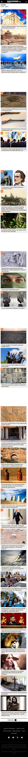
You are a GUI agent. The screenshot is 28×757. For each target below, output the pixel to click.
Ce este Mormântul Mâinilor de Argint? (13, 308)
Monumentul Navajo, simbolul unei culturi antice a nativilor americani (12, 465)
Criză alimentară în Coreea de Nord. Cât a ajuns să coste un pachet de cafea (13, 630)
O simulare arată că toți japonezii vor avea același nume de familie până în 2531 (13, 149)
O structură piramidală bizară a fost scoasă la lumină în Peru (14, 109)
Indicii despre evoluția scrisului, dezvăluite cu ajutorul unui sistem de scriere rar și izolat (12, 568)
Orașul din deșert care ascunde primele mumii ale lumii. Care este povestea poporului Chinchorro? (13, 486)
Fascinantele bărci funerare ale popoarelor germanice (14, 693)
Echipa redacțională (16, 730)
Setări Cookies (14, 733)
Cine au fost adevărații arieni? (10, 289)
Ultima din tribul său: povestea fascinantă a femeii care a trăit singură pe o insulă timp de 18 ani (13, 714)
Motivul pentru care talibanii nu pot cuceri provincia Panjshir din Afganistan (13, 589)
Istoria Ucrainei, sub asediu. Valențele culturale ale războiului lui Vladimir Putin (13, 526)
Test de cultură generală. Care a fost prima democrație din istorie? (14, 27)
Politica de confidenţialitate (9, 728)
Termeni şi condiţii (7, 730)
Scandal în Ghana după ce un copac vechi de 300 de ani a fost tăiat (13, 230)
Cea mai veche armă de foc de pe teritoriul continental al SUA (13, 129)
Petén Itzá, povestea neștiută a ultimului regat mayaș (13, 385)
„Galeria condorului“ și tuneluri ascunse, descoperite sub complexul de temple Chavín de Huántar (13, 444)
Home (2, 6)
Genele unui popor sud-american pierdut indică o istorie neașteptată (13, 506)
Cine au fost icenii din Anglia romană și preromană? (13, 365)
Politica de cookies (20, 728)
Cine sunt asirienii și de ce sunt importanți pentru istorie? (14, 423)
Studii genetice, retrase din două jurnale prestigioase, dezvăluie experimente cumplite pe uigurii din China (13, 610)
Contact (23, 730)
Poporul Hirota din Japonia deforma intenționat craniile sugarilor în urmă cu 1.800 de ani (13, 270)
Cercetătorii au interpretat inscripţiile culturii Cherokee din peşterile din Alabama (12, 672)
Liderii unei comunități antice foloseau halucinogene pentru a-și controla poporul (13, 547)
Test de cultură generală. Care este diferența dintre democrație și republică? (13, 71)
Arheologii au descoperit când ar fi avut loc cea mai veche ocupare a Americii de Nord (13, 651)
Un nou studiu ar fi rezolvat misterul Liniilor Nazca (12, 345)
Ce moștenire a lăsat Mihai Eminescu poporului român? (12, 187)
